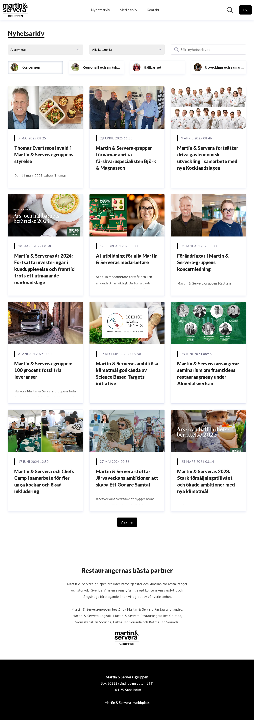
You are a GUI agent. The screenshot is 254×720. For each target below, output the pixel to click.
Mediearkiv (128, 10)
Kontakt (153, 10)
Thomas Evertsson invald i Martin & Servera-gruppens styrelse (43, 154)
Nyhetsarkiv (100, 10)
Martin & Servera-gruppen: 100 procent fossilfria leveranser (43, 370)
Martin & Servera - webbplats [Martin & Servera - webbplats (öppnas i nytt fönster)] (127, 702)
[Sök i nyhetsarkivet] (208, 49)
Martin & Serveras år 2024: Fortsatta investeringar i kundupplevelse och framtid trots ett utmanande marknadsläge (44, 269)
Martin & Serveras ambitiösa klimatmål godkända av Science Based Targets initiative (127, 373)
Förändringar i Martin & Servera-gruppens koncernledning (203, 262)
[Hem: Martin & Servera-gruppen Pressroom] (15, 10)
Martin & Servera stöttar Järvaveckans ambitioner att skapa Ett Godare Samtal (127, 477)
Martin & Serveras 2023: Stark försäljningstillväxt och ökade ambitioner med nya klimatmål (206, 481)
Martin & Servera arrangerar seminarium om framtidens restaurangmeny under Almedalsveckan (208, 373)
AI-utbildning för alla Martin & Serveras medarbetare (127, 259)
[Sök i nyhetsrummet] (230, 10)
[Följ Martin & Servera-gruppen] (245, 10)
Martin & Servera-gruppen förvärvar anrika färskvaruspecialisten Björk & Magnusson (126, 158)
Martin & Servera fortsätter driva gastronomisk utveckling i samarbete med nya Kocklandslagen (207, 158)
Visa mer (127, 522)
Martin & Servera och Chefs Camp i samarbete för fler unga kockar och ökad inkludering (44, 481)
